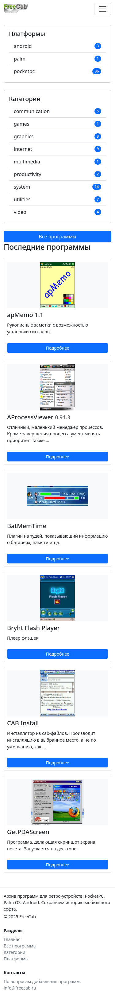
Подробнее (57, 348)
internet (57, 149)
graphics (57, 136)
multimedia (57, 161)
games (57, 123)
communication (57, 111)
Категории (14, 952)
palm (57, 58)
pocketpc (57, 71)
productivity (57, 174)
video (57, 212)
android (57, 46)
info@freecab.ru (20, 988)
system (57, 186)
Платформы (16, 959)
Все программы (57, 236)
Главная (12, 939)
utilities (57, 199)
